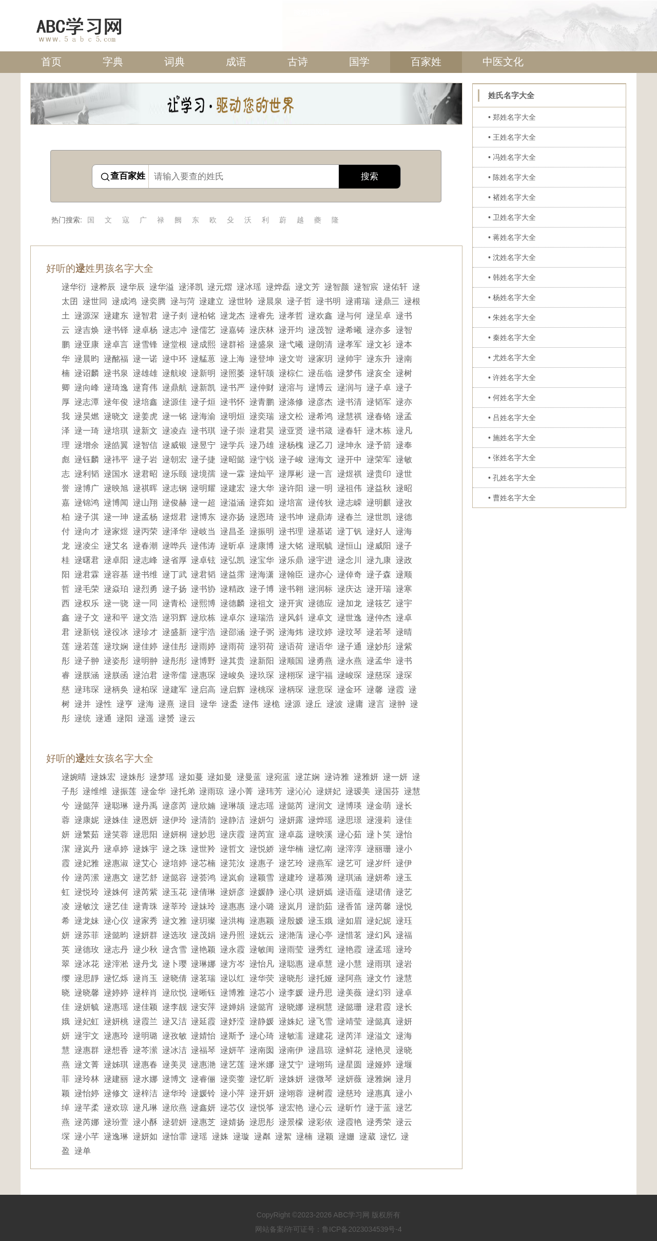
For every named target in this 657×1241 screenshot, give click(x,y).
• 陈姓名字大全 (512, 177)
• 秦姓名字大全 (512, 337)
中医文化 (503, 61)
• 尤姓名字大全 (512, 357)
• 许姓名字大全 (512, 377)
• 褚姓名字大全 (512, 197)
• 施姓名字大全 (512, 438)
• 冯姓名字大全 (512, 157)
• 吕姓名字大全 (512, 417)
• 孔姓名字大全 (512, 478)
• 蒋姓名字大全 (512, 237)
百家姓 (426, 61)
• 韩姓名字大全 (512, 277)
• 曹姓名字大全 (512, 498)
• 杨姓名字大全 (512, 297)
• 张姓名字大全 (512, 458)
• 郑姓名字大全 (512, 117)
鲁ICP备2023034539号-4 (362, 1229)
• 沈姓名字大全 (512, 257)
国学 (359, 61)
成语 (236, 61)
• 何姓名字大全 (512, 397)
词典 (174, 61)
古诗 (297, 61)
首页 (51, 61)
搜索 (369, 176)
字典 (113, 61)
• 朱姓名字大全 (512, 317)
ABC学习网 (351, 1215)
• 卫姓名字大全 (512, 217)
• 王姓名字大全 (512, 137)
